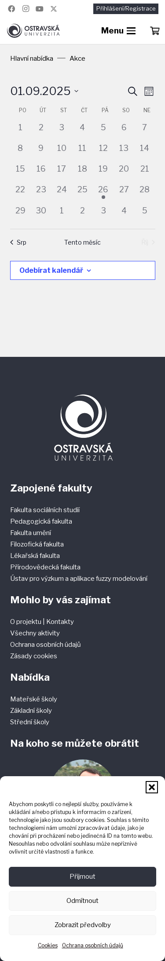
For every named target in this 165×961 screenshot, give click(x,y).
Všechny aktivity (35, 633)
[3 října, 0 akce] (103, 215)
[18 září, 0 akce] (82, 173)
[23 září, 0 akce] (41, 193)
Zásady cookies (33, 656)
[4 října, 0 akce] (124, 215)
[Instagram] (25, 9)
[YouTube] (40, 9)
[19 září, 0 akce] (103, 173)
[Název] (54, 9)
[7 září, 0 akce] (144, 131)
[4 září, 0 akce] (82, 131)
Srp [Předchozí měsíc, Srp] (18, 242)
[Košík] (154, 31)
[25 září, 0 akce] (82, 193)
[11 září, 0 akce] (82, 152)
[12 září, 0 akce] (103, 152)
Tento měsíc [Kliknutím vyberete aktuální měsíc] (82, 242)
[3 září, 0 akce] (61, 131)
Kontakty (60, 622)
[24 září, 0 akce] (61, 193)
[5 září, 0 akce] (103, 131)
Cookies (48, 945)
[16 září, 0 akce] (41, 173)
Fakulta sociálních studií (45, 510)
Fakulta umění (30, 533)
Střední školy (29, 722)
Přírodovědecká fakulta (45, 567)
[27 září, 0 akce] (124, 193)
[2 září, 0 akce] (41, 131)
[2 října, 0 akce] (82, 215)
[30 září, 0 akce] (41, 215)
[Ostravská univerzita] (33, 31)
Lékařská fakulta (35, 556)
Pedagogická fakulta (41, 521)
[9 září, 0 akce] (41, 152)
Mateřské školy (33, 699)
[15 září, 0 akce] (20, 173)
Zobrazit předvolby (83, 925)
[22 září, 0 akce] (20, 193)
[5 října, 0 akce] (144, 215)
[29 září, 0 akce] (20, 215)
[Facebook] (11, 9)
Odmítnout (82, 901)
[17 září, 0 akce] (61, 173)
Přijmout (82, 876)
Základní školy (31, 711)
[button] (151, 787)
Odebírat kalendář (51, 270)
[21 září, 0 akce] (144, 173)
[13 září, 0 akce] (124, 152)
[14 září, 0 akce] (144, 152)
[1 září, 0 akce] (20, 131)
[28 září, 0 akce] (144, 193)
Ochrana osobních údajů (92, 945)
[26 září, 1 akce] (103, 193)
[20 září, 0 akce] (124, 173)
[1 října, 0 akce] (61, 215)
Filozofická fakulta (37, 544)
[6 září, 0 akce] (124, 131)
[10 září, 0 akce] (61, 152)
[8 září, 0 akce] (20, 152)
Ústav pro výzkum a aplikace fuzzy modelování (78, 579)
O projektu (26, 622)
